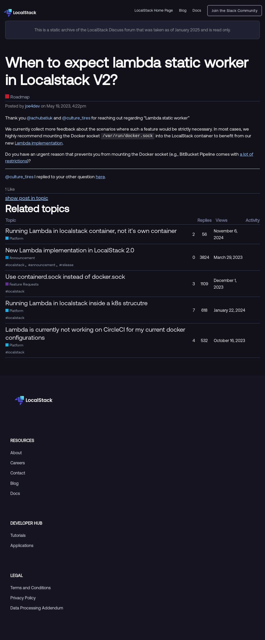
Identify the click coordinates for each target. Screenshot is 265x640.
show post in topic (26, 197)
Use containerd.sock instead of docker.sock (65, 276)
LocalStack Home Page (154, 10)
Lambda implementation (39, 142)
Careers (17, 462)
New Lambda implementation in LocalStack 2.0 (69, 249)
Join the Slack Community (234, 11)
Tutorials (18, 534)
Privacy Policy (23, 597)
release (67, 264)
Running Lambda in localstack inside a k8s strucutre (76, 302)
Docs (197, 10)
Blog (182, 10)
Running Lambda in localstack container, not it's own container (91, 230)
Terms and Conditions (30, 587)
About (16, 452)
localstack (16, 264)
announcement (42, 264)
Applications (21, 545)
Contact (17, 472)
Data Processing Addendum (36, 607)
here (100, 176)
